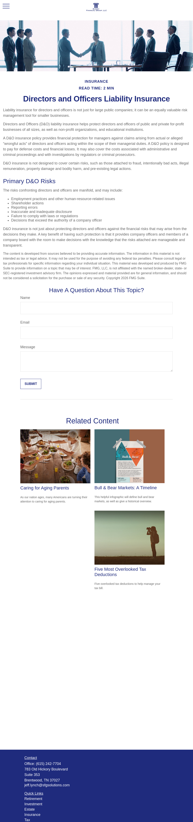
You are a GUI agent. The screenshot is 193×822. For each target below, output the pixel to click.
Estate (29, 809)
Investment (33, 804)
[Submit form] (30, 384)
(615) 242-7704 (48, 764)
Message (27, 347)
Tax (27, 820)
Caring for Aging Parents (44, 487)
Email (24, 322)
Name (25, 298)
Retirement (33, 799)
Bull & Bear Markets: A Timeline (125, 487)
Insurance (32, 815)
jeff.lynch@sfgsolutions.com (47, 785)
